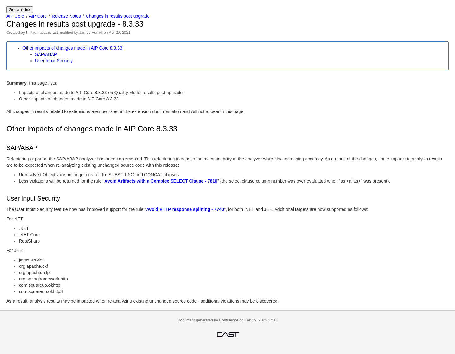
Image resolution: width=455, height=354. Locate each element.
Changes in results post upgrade (118, 16)
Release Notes (66, 16)
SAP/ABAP (46, 54)
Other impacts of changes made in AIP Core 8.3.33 (72, 48)
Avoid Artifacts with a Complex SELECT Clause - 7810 (160, 180)
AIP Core (15, 16)
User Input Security (54, 60)
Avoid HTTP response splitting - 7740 (185, 209)
